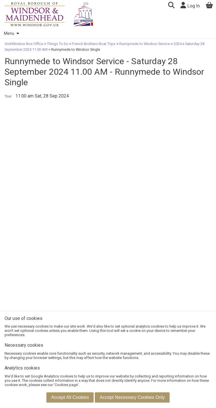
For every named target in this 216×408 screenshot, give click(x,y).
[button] (171, 6)
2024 (177, 44)
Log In (190, 5)
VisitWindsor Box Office (24, 44)
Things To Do (57, 44)
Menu (11, 33)
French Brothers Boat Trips (93, 44)
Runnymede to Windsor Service (144, 44)
